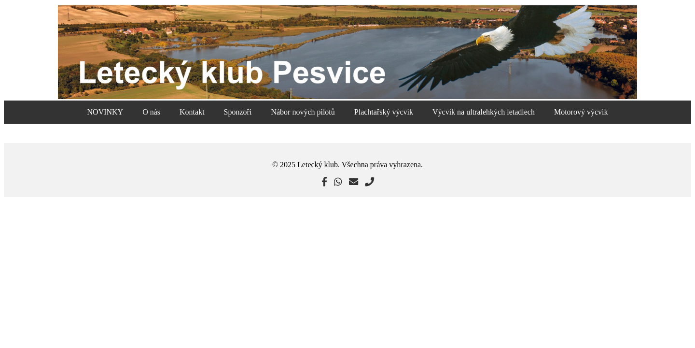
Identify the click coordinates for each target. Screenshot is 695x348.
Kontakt (192, 112)
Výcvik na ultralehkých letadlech (483, 112)
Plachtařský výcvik (383, 112)
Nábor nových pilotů (302, 112)
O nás (151, 112)
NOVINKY (105, 112)
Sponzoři (238, 112)
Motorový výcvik (581, 112)
